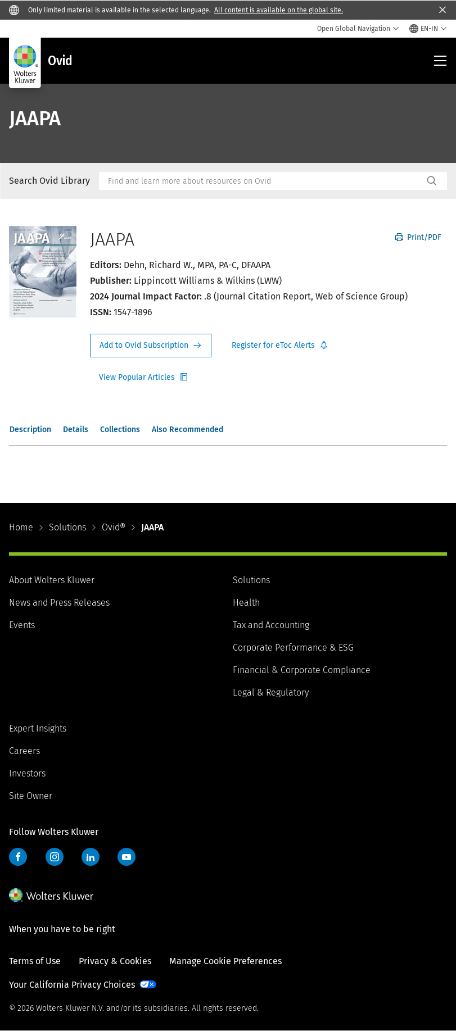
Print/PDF (418, 237)
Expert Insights (37, 728)
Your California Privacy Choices (72, 984)
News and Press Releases (59, 602)
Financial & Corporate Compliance (302, 670)
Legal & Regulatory (271, 692)
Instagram (55, 857)
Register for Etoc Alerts (280, 345)
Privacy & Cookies (115, 961)
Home (21, 527)
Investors (27, 773)
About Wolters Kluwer (51, 580)
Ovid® (113, 527)
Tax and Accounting (271, 625)
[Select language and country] (428, 29)
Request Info (151, 345)
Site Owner (30, 796)
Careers (24, 751)
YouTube (127, 857)
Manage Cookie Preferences (225, 961)
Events (22, 625)
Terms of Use (35, 961)
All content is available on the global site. (278, 10)
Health (246, 602)
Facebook (18, 857)
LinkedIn (91, 857)
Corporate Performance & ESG (293, 647)
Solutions (67, 527)
